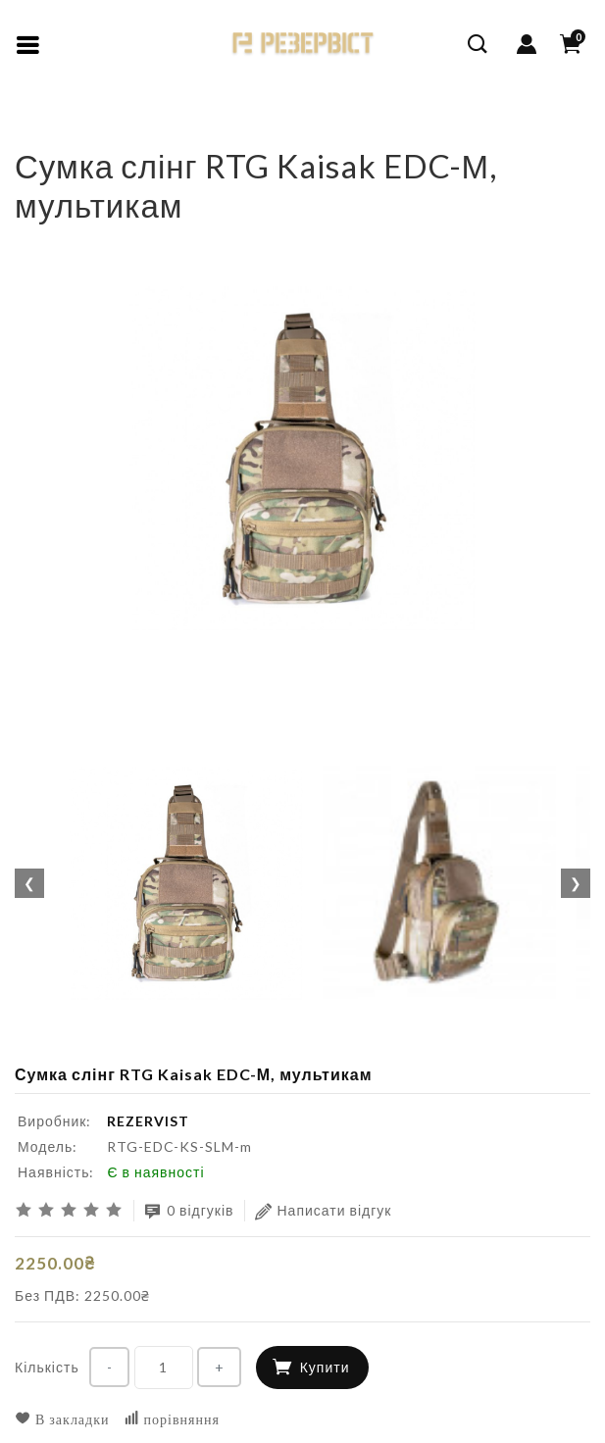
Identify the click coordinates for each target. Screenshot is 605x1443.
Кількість (47, 1367)
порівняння (172, 1419)
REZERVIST (148, 1121)
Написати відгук (323, 1211)
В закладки (62, 1419)
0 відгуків (189, 1211)
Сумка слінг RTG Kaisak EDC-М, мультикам (215, 132)
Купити (325, 1367)
